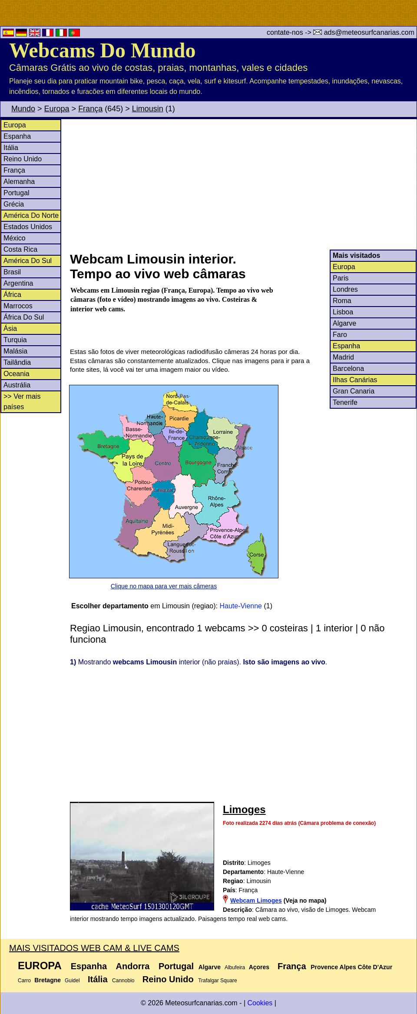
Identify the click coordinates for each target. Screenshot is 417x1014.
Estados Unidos (27, 226)
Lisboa (343, 312)
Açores (259, 967)
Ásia (10, 328)
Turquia (15, 340)
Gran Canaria (353, 391)
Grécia (13, 204)
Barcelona (348, 368)
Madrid (343, 357)
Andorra (133, 966)
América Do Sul (27, 260)
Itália (10, 147)
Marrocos (18, 306)
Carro (24, 980)
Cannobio (123, 980)
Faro (340, 334)
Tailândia (17, 362)
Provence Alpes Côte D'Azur (351, 967)
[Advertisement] (243, 184)
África (12, 294)
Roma (342, 300)
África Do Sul (23, 317)
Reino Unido (22, 159)
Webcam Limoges (256, 900)
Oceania (16, 373)
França (90, 108)
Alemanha (19, 181)
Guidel (72, 980)
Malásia (15, 351)
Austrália (16, 385)
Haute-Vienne (240, 606)
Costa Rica (20, 249)
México (14, 238)
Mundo (23, 108)
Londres (345, 289)
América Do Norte (31, 215)
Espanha (17, 136)
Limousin (147, 108)
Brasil (12, 272)
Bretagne (47, 980)
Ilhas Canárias (355, 380)
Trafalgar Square (217, 980)
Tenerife (345, 402)
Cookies (259, 1003)
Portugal (16, 193)
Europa (57, 108)
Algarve (344, 323)
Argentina (18, 283)
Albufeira (235, 967)
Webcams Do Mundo (102, 50)
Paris (340, 278)
